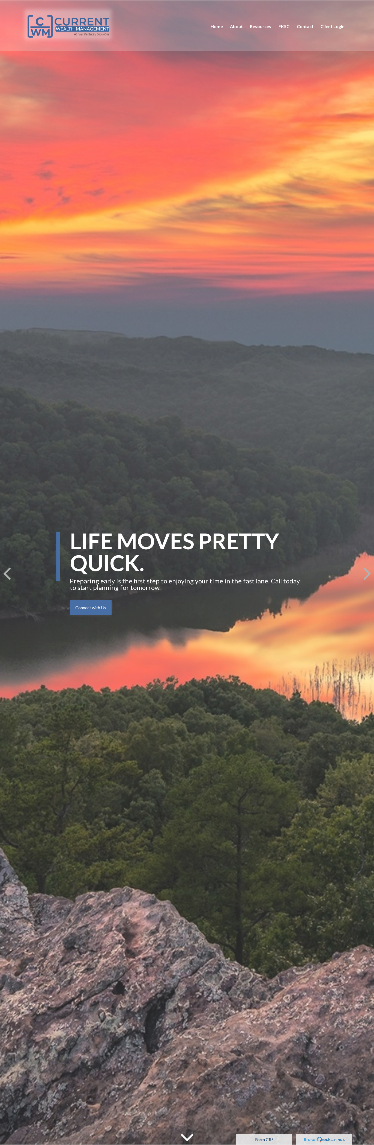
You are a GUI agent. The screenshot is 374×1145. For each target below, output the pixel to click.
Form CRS (264, 1139)
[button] (216, 24)
